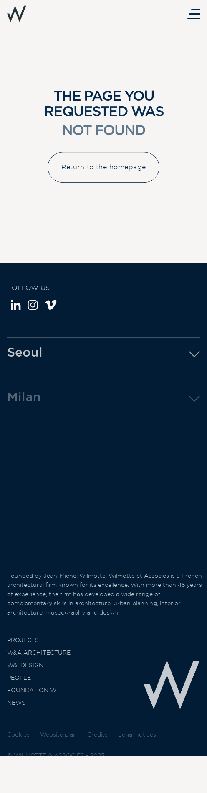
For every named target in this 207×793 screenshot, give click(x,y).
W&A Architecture (39, 661)
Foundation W (31, 699)
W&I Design (25, 674)
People (19, 686)
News (16, 712)
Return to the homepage (103, 172)
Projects (23, 649)
